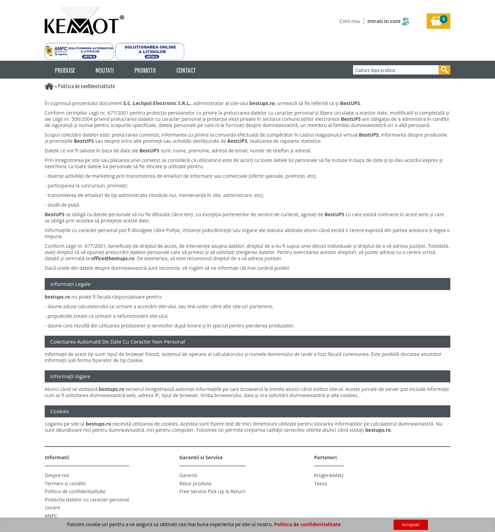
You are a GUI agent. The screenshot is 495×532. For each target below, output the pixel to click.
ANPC (51, 515)
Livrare (52, 507)
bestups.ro (262, 103)
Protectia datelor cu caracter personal (87, 499)
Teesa (320, 483)
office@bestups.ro (112, 258)
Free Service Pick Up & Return (212, 491)
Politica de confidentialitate (75, 491)
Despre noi (57, 475)
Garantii (188, 475)
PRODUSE (65, 70)
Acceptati (410, 525)
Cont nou (350, 21)
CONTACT (186, 70)
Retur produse (195, 483)
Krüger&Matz (329, 475)
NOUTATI (105, 70)
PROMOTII (145, 70)
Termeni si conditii (65, 483)
